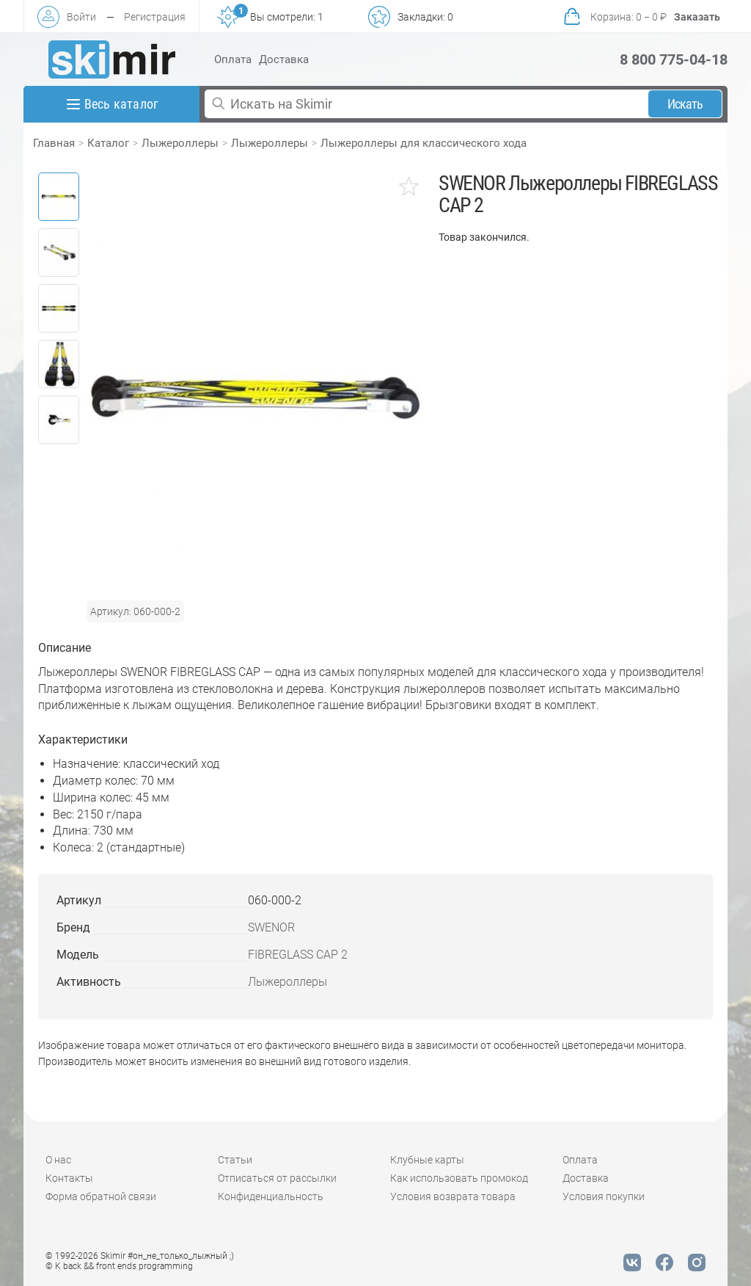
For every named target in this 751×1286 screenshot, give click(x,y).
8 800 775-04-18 (674, 59)
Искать (685, 104)
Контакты (69, 1178)
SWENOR (271, 927)
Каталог (108, 143)
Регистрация (155, 17)
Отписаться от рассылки (277, 1178)
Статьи (235, 1160)
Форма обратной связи (100, 1196)
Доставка (284, 59)
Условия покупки (604, 1196)
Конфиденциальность (270, 1196)
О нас (58, 1160)
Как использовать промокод (459, 1178)
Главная (54, 143)
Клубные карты (427, 1160)
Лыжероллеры (180, 143)
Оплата (233, 59)
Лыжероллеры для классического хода (423, 143)
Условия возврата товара (453, 1196)
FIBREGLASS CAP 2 (298, 955)
